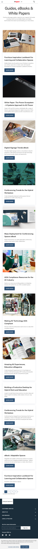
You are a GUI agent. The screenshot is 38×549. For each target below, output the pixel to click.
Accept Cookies (24, 546)
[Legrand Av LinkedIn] (6, 535)
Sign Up (25, 528)
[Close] (35, 540)
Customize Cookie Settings (13, 546)
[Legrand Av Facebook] (2, 535)
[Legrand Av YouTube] (9, 535)
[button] (2, 2)
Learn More (9, 70)
